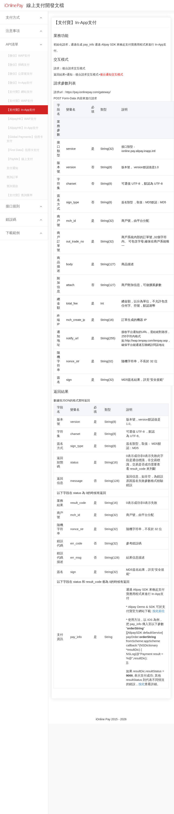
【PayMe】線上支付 (20, 159)
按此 (141, 684)
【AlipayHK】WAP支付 (21, 118)
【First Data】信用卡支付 (23, 150)
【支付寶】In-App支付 (21, 109)
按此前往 (158, 611)
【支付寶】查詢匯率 (19, 195)
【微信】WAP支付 (18, 55)
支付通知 (12, 168)
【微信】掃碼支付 (18, 64)
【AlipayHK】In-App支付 (22, 127)
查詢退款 (12, 186)
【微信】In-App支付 (19, 82)
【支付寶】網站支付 (19, 91)
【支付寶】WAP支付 (20, 100)
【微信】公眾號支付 (19, 73)
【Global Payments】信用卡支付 (25, 139)
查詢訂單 (12, 177)
